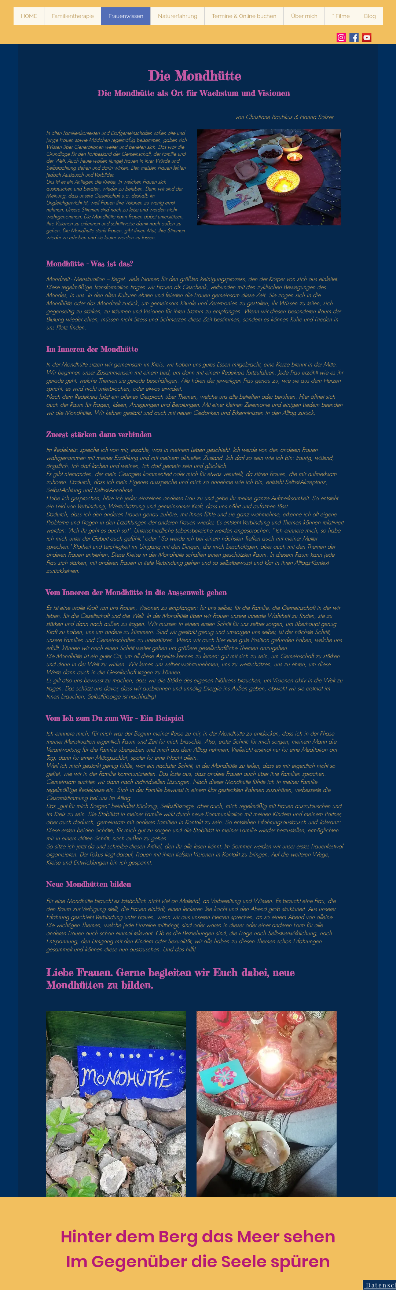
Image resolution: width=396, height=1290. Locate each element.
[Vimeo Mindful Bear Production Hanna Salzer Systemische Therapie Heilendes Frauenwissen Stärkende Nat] (366, 37)
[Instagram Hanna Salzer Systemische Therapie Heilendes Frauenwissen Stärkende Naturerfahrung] (341, 37)
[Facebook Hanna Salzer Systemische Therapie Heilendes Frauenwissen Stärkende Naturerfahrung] (354, 37)
